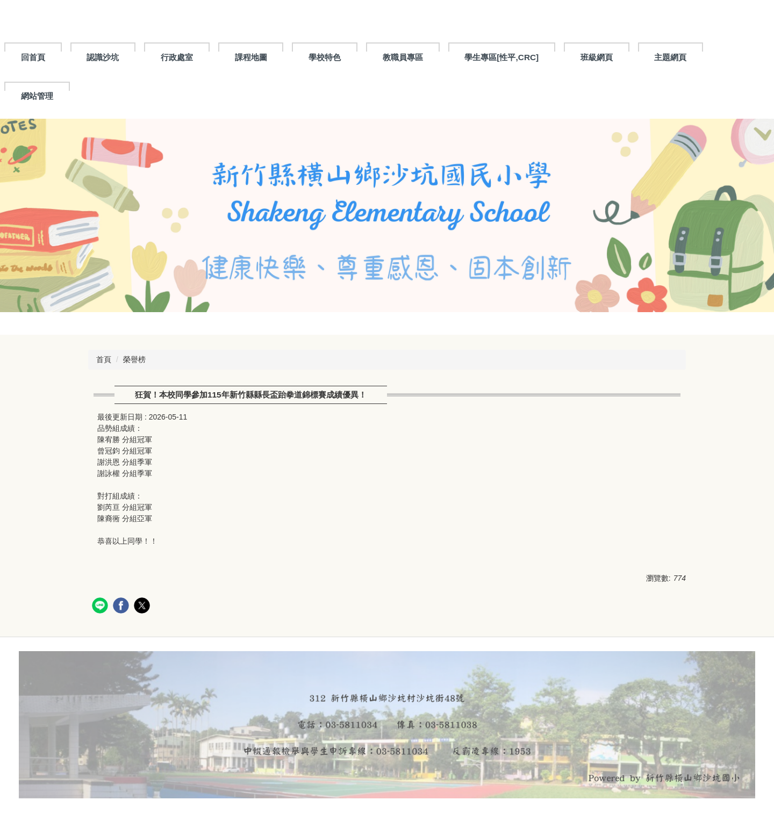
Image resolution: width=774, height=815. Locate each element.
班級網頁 (596, 57)
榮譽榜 (134, 359)
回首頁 (33, 57)
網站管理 (37, 95)
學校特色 (325, 57)
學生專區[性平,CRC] (501, 57)
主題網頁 (670, 57)
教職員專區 (403, 57)
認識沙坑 (103, 57)
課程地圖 (251, 57)
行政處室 (177, 57)
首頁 (103, 359)
